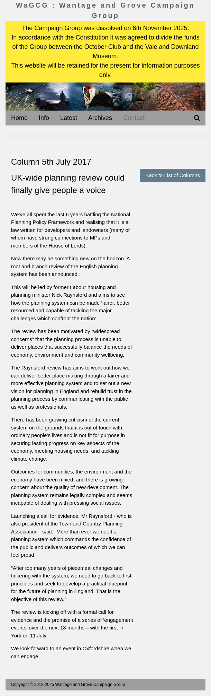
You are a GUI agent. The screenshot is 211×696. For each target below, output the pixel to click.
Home (19, 117)
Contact (134, 117)
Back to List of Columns (172, 175)
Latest (68, 117)
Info (44, 117)
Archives (100, 117)
